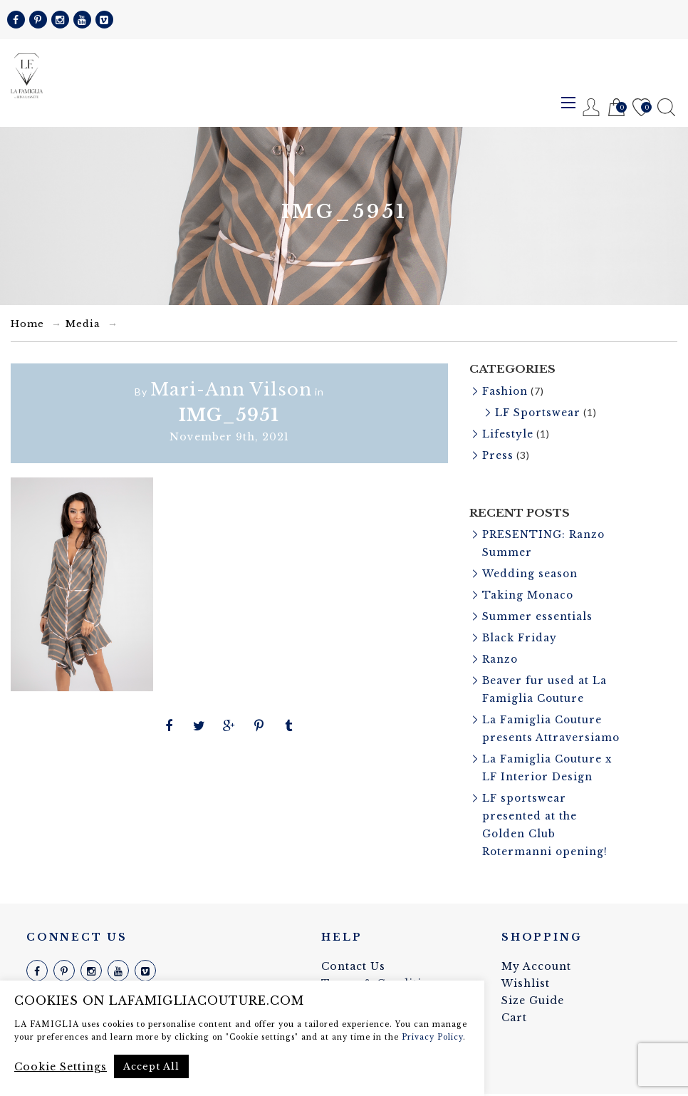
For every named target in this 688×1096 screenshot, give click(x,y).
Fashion (505, 391)
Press (498, 453)
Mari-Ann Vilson (231, 389)
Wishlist (641, 108)
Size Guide (532, 1002)
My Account (536, 968)
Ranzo (500, 652)
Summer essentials (537, 610)
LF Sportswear (538, 411)
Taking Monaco (528, 590)
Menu (568, 102)
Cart (616, 108)
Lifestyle (507, 432)
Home (27, 324)
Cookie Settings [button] (60, 1066)
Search (666, 107)
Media (83, 324)
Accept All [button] (151, 1066)
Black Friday (520, 631)
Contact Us (353, 968)
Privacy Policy (432, 1037)
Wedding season (530, 569)
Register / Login (591, 107)
